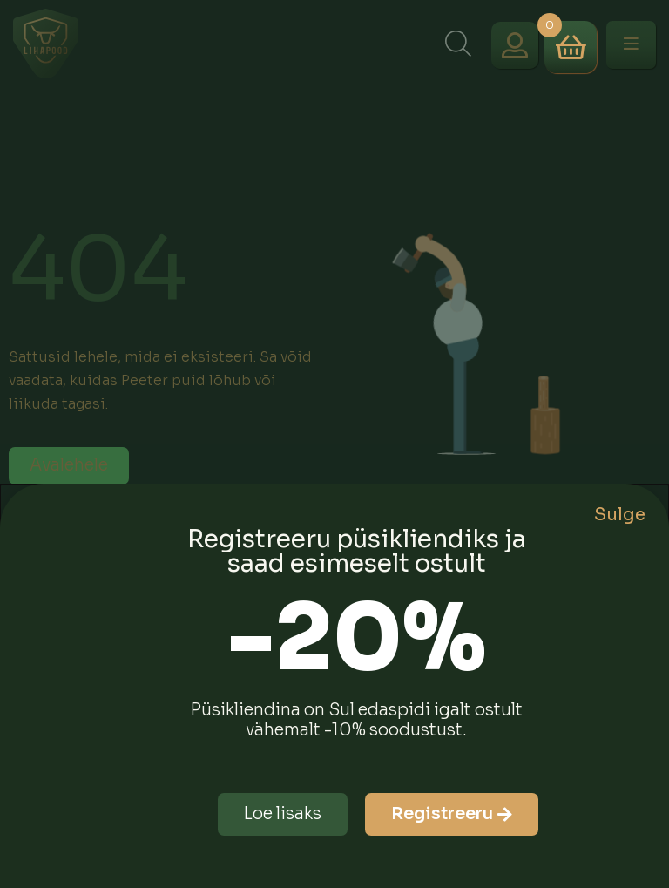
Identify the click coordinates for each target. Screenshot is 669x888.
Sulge (619, 514)
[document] (334, 444)
